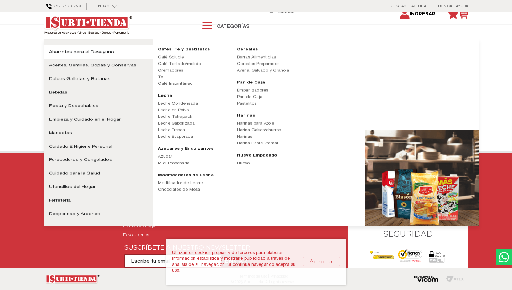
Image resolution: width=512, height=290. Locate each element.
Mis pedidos (55, 197)
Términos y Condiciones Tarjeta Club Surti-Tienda (172, 206)
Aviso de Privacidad (142, 216)
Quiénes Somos (290, 188)
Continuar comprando (83, 116)
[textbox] (324, 25)
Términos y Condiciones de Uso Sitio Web (164, 197)
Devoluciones (136, 234)
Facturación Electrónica (298, 206)
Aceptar (321, 261)
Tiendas (283, 197)
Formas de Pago (139, 225)
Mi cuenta (54, 206)
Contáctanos (56, 188)
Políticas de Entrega (142, 188)
